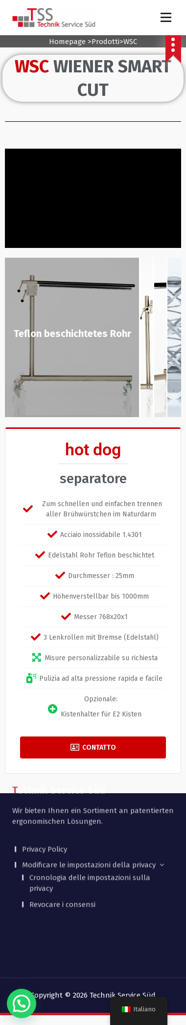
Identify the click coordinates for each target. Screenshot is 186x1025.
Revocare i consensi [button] (62, 868)
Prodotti (105, 41)
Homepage (67, 41)
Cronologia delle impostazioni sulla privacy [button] (89, 847)
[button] (21, 1003)
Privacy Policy (44, 813)
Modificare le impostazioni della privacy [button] (89, 828)
